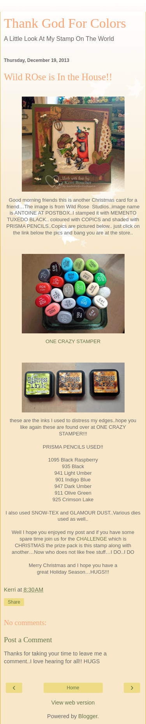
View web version (73, 702)
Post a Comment (28, 640)
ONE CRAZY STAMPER (73, 341)
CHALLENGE (91, 539)
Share (14, 602)
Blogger (87, 716)
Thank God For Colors (65, 23)
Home (73, 688)
